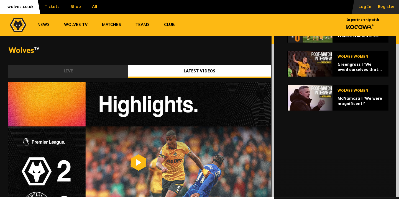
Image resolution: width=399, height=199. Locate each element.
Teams (142, 25)
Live (68, 71)
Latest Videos (199, 71)
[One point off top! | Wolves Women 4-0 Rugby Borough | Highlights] (337, 73)
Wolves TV (76, 25)
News (43, 25)
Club (169, 25)
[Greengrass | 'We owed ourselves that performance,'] (337, 107)
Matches (111, 25)
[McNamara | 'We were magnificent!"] (337, 141)
